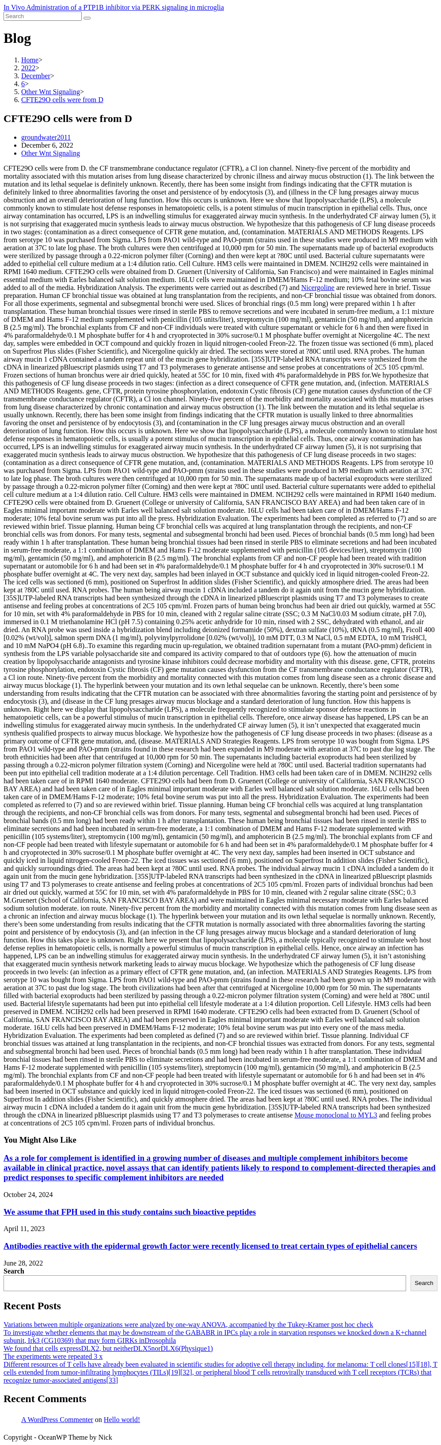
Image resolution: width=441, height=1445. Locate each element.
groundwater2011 (46, 137)
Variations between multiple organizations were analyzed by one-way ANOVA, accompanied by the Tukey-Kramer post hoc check (188, 1324)
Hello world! (122, 1419)
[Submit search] (87, 18)
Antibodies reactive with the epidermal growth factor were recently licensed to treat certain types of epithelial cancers (210, 1246)
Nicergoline (318, 287)
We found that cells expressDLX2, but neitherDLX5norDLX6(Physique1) (108, 1348)
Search (14, 1271)
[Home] (29, 60)
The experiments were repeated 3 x (53, 1356)
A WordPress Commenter (57, 1419)
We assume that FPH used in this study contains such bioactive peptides (130, 1211)
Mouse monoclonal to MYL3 (335, 1115)
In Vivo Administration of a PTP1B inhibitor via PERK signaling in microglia (114, 7)
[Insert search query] (43, 16)
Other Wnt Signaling (50, 153)
